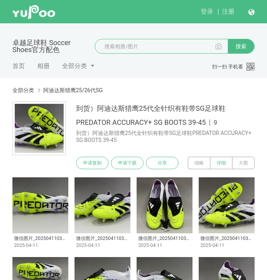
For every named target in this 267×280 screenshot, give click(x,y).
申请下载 (127, 163)
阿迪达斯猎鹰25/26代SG (72, 90)
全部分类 (74, 66)
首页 (18, 66)
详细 (221, 163)
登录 (207, 11)
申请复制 (92, 163)
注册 (228, 11)
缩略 (199, 163)
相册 (43, 66)
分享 (162, 163)
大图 (243, 163)
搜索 (241, 46)
